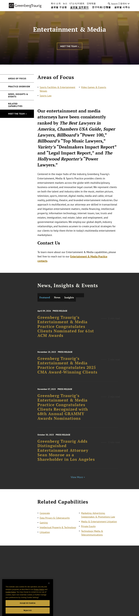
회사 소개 (56, 3)
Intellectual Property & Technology (58, 531)
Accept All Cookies (27, 611)
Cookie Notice (11, 600)
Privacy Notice (39, 597)
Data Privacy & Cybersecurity (55, 521)
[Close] (49, 591)
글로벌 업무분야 (79, 7)
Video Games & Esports (93, 87)
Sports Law (45, 95)
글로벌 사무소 (122, 7)
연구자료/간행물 (101, 7)
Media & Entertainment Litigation (99, 525)
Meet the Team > (69, 46)
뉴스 (65, 3)
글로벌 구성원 (59, 7)
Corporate (45, 516)
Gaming (44, 526)
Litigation (45, 535)
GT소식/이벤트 (77, 3)
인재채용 (91, 3)
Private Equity (88, 529)
